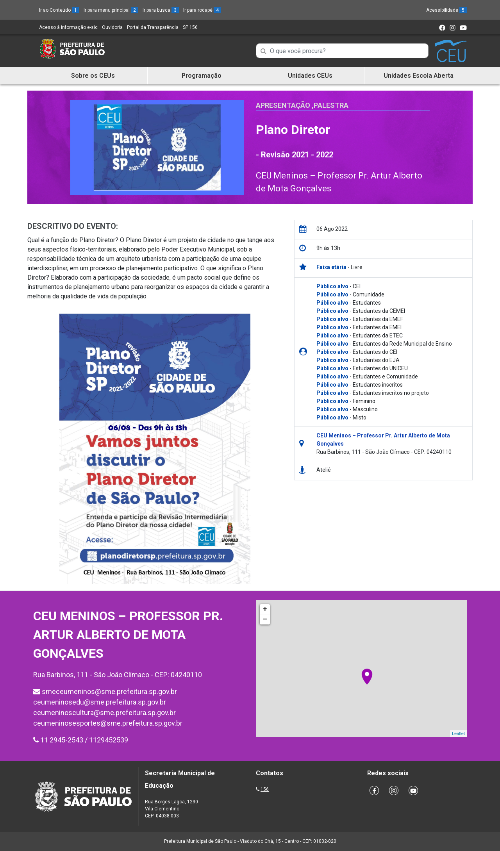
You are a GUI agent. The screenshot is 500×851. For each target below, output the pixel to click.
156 (265, 789)
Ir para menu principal (111, 10)
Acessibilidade (446, 10)
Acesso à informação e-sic (68, 27)
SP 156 (190, 27)
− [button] (265, 619)
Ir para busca (161, 10)
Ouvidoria (112, 27)
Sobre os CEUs (93, 75)
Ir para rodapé (202, 10)
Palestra (331, 105)
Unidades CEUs (310, 75)
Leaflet (458, 733)
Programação (201, 75)
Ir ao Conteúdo (59, 10)
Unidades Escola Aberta (419, 75)
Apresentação (283, 105)
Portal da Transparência (153, 27)
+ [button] (265, 609)
